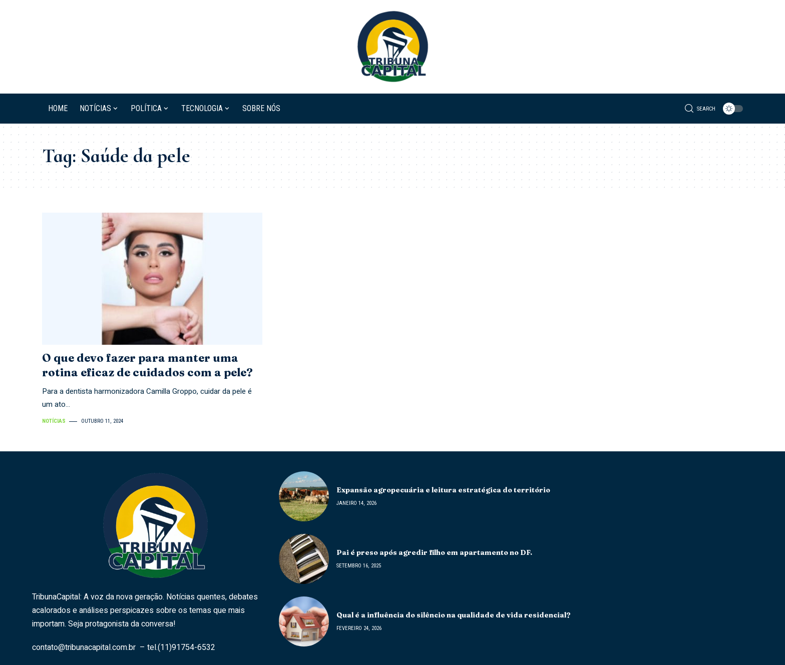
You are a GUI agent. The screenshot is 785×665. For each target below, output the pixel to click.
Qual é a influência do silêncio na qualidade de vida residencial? (453, 614)
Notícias (54, 421)
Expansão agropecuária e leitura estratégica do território (443, 489)
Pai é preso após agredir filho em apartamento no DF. (434, 552)
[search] (700, 109)
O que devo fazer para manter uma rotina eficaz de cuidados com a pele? (147, 365)
